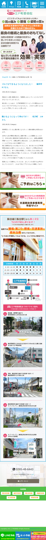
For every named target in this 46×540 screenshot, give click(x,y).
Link (33, 474)
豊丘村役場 (28, 493)
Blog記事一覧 (6, 77)
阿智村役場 (34, 497)
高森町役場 (40, 493)
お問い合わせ (23, 481)
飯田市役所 (17, 493)
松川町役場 (11, 497)
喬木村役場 (5, 493)
